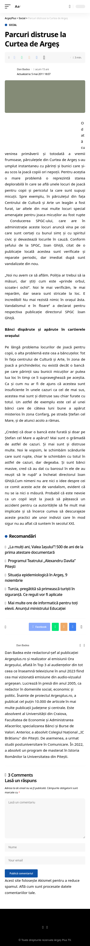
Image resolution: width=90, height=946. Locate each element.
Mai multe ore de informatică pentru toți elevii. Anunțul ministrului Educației (41, 605)
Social (13, 25)
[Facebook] (84, 645)
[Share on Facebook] (14, 57)
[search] (70, 6)
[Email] (29, 57)
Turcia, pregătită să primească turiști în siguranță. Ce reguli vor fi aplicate (40, 591)
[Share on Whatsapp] (21, 57)
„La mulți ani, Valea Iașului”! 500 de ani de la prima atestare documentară (44, 549)
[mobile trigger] (9, 6)
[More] (44, 57)
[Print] (36, 57)
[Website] (80, 645)
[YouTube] (47, 927)
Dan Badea (23, 69)
